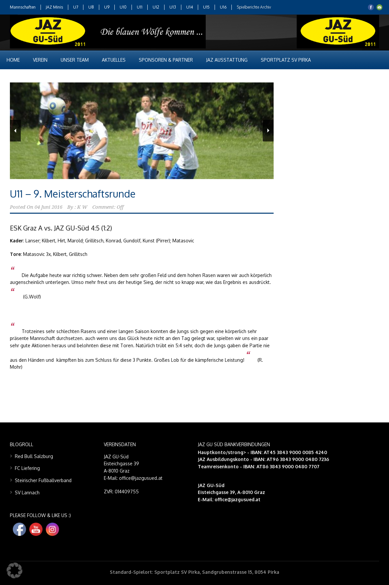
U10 (123, 7)
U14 (189, 7)
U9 (106, 7)
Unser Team (75, 60)
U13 (172, 7)
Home (13, 60)
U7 (75, 7)
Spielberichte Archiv (254, 7)
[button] (14, 570)
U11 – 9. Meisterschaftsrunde (72, 193)
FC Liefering (27, 468)
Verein (40, 60)
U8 (91, 7)
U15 (206, 7)
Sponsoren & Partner (166, 60)
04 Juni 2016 (48, 207)
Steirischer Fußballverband (43, 480)
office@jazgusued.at (237, 499)
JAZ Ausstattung (227, 60)
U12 (156, 7)
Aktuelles (114, 60)
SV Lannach (27, 492)
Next (268, 130)
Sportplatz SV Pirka (286, 60)
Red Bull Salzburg (34, 456)
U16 (223, 7)
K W (82, 207)
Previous (15, 130)
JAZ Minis (54, 7)
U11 (139, 7)
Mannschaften (23, 7)
